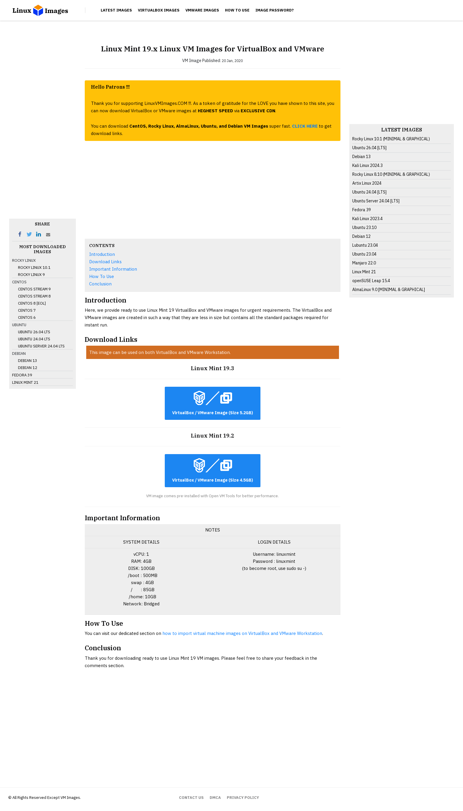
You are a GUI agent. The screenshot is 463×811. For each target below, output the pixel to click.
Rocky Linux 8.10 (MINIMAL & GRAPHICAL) (391, 174)
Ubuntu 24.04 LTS (34, 339)
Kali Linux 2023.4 (367, 218)
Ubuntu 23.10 (364, 227)
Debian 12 (27, 367)
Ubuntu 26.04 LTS (34, 331)
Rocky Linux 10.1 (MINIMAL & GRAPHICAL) (391, 139)
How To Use (237, 10)
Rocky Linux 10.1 (34, 267)
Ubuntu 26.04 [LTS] (369, 147)
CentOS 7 (27, 310)
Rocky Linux (24, 260)
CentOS (19, 282)
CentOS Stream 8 (34, 296)
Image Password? (274, 10)
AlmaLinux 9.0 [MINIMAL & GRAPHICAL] (388, 289)
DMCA (215, 797)
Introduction (102, 254)
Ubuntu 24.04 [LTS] (369, 192)
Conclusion (100, 284)
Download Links (105, 261)
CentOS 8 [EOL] (32, 303)
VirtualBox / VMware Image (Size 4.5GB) (212, 470)
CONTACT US (191, 797)
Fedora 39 (22, 375)
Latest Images (116, 10)
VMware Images (202, 10)
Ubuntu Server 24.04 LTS (41, 346)
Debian (19, 353)
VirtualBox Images (159, 10)
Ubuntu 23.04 (364, 254)
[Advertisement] (42, 127)
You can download (110, 126)
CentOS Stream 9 (34, 289)
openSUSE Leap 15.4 (371, 280)
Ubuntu (19, 324)
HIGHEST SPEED (216, 110)
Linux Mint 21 (25, 382)
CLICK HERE (305, 126)
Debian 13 (27, 360)
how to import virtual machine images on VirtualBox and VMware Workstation (242, 633)
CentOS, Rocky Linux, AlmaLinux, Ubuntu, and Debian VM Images (198, 126)
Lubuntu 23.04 (365, 245)
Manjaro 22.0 (364, 263)
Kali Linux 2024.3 (367, 165)
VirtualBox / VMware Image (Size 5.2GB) (212, 403)
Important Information (113, 269)
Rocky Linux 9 (31, 274)
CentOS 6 (27, 317)
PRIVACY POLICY (243, 797)
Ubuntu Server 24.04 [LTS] (376, 201)
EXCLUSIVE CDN (258, 110)
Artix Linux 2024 (367, 183)
